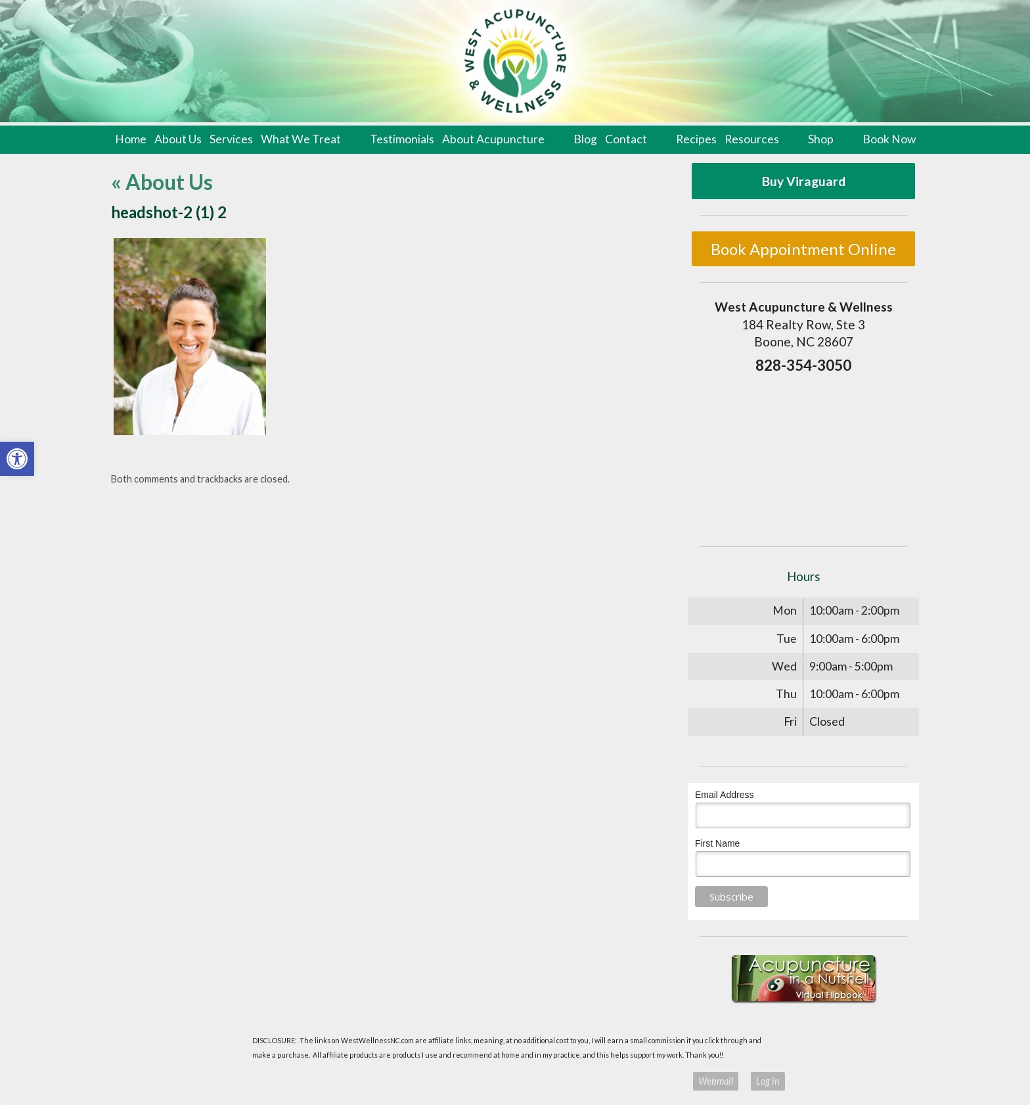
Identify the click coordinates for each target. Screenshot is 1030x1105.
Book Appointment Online (803, 248)
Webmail (715, 1081)
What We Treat (301, 139)
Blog (585, 139)
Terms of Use (604, 1081)
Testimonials (402, 139)
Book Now (889, 139)
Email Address (724, 794)
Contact (626, 139)
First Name (717, 843)
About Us (178, 139)
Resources (752, 139)
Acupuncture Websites (285, 1081)
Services (231, 139)
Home (130, 139)
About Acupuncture (493, 139)
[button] (17, 459)
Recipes (696, 139)
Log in (768, 1081)
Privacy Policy (659, 1081)
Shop (821, 139)
